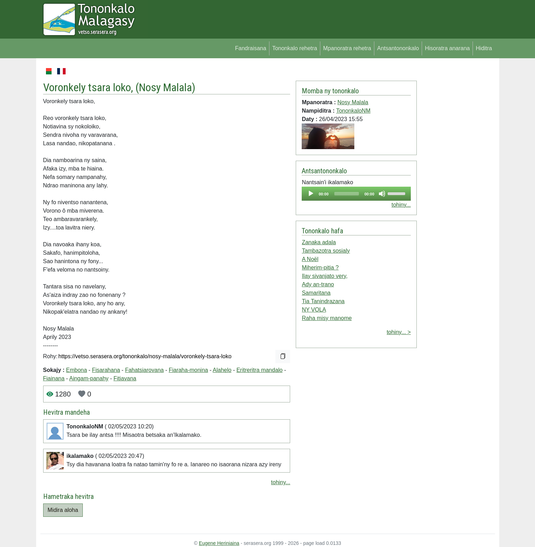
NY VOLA (314, 310)
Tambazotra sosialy (326, 251)
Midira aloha (63, 510)
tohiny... (280, 482)
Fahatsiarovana (144, 370)
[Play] (310, 193)
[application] (356, 194)
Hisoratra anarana (447, 48)
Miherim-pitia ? (320, 268)
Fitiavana (125, 378)
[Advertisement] (456, 172)
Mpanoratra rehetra (347, 48)
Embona (76, 370)
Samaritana (316, 293)
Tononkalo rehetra (294, 48)
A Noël (310, 259)
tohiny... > (399, 332)
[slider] (346, 193)
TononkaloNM (353, 111)
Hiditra (484, 48)
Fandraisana (250, 48)
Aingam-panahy (88, 378)
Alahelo (222, 370)
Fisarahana (106, 370)
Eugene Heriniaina (219, 543)
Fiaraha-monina (188, 370)
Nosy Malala (165, 87)
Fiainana (54, 378)
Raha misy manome (327, 318)
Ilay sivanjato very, (324, 276)
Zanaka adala (319, 242)
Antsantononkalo (398, 48)
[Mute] (382, 193)
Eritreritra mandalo (259, 370)
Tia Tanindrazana (323, 301)
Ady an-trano (318, 284)
